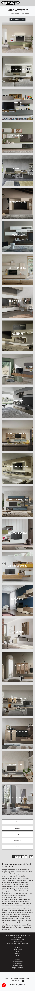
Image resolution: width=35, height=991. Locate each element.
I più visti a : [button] (17, 841)
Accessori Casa (17, 964)
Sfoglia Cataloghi (17, 968)
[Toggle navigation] (32, 3)
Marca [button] (17, 822)
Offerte (17, 953)
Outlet (18, 951)
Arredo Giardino (18, 966)
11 (31, 857)
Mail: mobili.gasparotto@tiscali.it (17, 943)
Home (7, 13)
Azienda (17, 947)
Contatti (17, 955)
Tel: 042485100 (17, 941)
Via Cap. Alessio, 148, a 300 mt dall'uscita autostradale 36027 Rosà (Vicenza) (17, 937)
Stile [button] (17, 834)
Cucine (17, 960)
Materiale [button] (17, 828)
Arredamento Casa (14, 13)
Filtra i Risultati (17, 19)
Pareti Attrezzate (25, 13)
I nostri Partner (17, 949)
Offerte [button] (17, 847)
